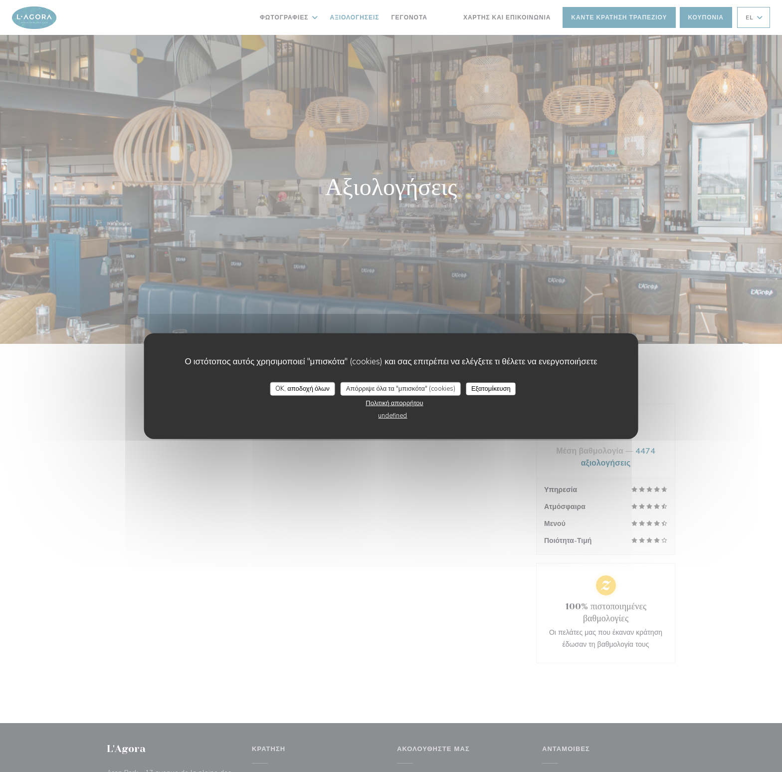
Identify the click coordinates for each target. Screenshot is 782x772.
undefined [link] (392, 415)
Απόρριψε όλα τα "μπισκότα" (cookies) (400, 388)
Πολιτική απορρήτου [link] (394, 403)
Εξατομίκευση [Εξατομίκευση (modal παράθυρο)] (491, 388)
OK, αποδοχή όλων (302, 388)
